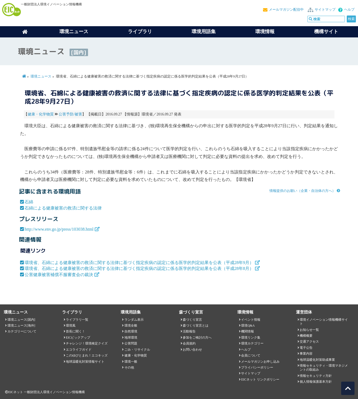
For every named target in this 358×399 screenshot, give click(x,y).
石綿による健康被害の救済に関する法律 (63, 208)
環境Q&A (247, 325)
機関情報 (247, 331)
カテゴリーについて (21, 331)
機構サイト (326, 31)
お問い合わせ (192, 349)
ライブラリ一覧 (77, 319)
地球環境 (130, 337)
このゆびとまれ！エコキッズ (87, 355)
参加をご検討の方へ (197, 337)
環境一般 (130, 361)
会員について (250, 355)
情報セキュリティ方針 (316, 376)
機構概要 (306, 336)
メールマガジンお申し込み (260, 361)
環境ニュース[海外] (21, 325)
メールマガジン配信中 (286, 9)
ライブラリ (140, 31)
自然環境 (130, 331)
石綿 (29, 202)
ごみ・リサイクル (137, 349)
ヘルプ (349, 9)
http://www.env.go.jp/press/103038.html (59, 229)
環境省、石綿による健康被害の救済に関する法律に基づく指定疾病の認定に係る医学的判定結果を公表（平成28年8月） (139, 268)
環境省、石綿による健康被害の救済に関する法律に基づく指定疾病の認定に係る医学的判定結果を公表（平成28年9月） (139, 262)
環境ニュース (41, 76)
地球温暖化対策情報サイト (85, 361)
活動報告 (189, 331)
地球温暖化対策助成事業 (317, 360)
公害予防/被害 (70, 114)
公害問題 (130, 343)
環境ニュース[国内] (21, 319)
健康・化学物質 (41, 114)
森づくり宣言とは (195, 325)
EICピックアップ (78, 337)
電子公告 (306, 348)
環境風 (70, 325)
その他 (129, 367)
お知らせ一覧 (309, 330)
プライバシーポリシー (257, 367)
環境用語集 (204, 31)
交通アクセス (309, 341)
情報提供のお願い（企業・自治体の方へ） (302, 191)
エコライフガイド (79, 349)
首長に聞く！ (75, 331)
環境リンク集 (250, 337)
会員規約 (189, 343)
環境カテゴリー (252, 343)
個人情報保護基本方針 (316, 381)
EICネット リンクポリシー (260, 379)
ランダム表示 (134, 319)
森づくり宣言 (192, 319)
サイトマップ (325, 9)
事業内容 (306, 353)
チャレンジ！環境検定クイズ (87, 343)
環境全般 (130, 325)
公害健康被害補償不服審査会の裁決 (59, 274)
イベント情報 (250, 319)
